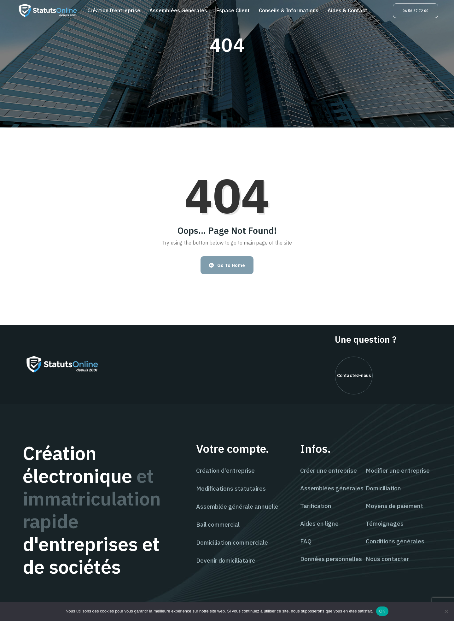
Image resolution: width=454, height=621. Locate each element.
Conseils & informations (288, 10)
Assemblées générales (178, 10)
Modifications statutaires (231, 488)
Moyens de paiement (394, 506)
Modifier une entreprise (398, 470)
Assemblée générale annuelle (237, 506)
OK (382, 611)
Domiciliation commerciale (232, 542)
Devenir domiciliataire (225, 560)
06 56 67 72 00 (415, 11)
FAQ (305, 541)
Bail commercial (218, 524)
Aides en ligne (319, 523)
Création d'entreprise (225, 470)
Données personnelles (331, 559)
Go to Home (227, 265)
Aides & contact (347, 10)
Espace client (233, 10)
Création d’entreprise (113, 10)
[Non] (446, 611)
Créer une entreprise (328, 470)
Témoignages (385, 523)
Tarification (315, 506)
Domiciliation (383, 488)
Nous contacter (387, 559)
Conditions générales (395, 541)
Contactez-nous (354, 375)
